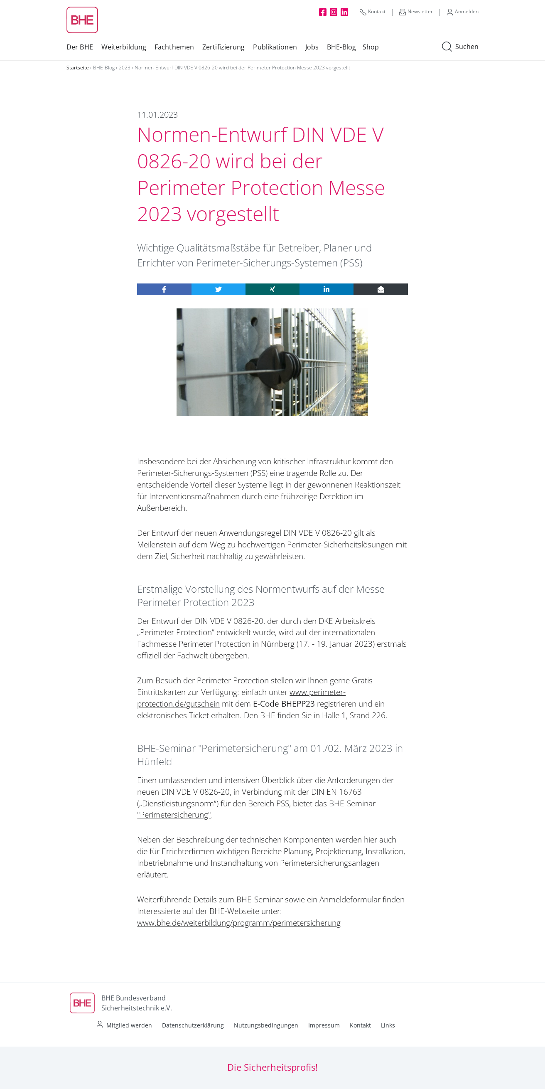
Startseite (77, 67)
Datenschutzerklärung (193, 1025)
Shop (371, 47)
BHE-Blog (341, 47)
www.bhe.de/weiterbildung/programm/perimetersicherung (239, 922)
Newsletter (416, 11)
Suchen (460, 47)
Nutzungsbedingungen (266, 1025)
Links (388, 1025)
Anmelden (463, 11)
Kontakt (372, 11)
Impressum (324, 1025)
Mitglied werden (129, 1025)
